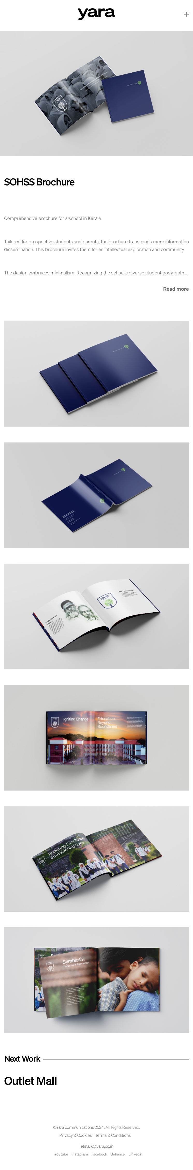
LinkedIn (135, 1154)
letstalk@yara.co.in (96, 1147)
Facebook (99, 1154)
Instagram (80, 1154)
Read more (176, 289)
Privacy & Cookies (75, 1136)
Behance (118, 1154)
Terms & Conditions (113, 1136)
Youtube (61, 1154)
